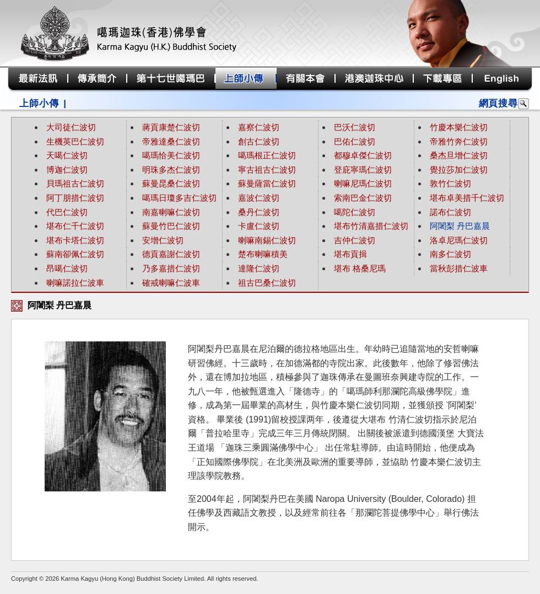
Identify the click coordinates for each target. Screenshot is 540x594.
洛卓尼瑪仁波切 (459, 240)
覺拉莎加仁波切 (459, 169)
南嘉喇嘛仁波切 (171, 212)
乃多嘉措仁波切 (171, 268)
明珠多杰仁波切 (171, 169)
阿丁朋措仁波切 (75, 197)
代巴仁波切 (67, 212)
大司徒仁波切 (71, 127)
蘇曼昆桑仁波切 (171, 183)
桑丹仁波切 (258, 212)
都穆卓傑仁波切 (363, 155)
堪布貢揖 (350, 254)
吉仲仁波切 (354, 240)
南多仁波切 (450, 254)
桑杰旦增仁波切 (459, 155)
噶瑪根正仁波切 (267, 155)
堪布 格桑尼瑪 (360, 268)
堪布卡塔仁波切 (75, 240)
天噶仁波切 (67, 155)
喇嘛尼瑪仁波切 (363, 183)
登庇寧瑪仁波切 (363, 169)
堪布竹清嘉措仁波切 (371, 226)
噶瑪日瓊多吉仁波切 (179, 197)
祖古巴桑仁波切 (267, 282)
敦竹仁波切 (450, 183)
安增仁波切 (162, 240)
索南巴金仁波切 (363, 197)
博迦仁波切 (67, 169)
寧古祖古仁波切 (267, 169)
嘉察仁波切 (258, 127)
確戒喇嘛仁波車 (171, 282)
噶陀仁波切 (354, 212)
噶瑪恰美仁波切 (171, 155)
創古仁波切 (258, 141)
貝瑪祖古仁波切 (75, 183)
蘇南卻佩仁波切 (75, 254)
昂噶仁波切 (67, 268)
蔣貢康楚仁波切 (171, 127)
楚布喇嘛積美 (263, 254)
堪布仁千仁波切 (75, 226)
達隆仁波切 (258, 268)
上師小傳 (38, 103)
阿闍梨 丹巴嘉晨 (460, 226)
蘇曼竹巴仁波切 (171, 226)
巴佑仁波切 (354, 141)
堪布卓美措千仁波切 (467, 197)
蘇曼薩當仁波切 (267, 183)
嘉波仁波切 (258, 197)
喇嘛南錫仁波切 (267, 240)
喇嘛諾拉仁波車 (75, 282)
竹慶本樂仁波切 (459, 127)
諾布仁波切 (450, 212)
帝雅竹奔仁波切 (459, 141)
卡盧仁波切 (258, 226)
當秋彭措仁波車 (459, 268)
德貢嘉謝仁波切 (171, 254)
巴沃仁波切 (354, 127)
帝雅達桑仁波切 (171, 141)
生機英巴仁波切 (75, 141)
